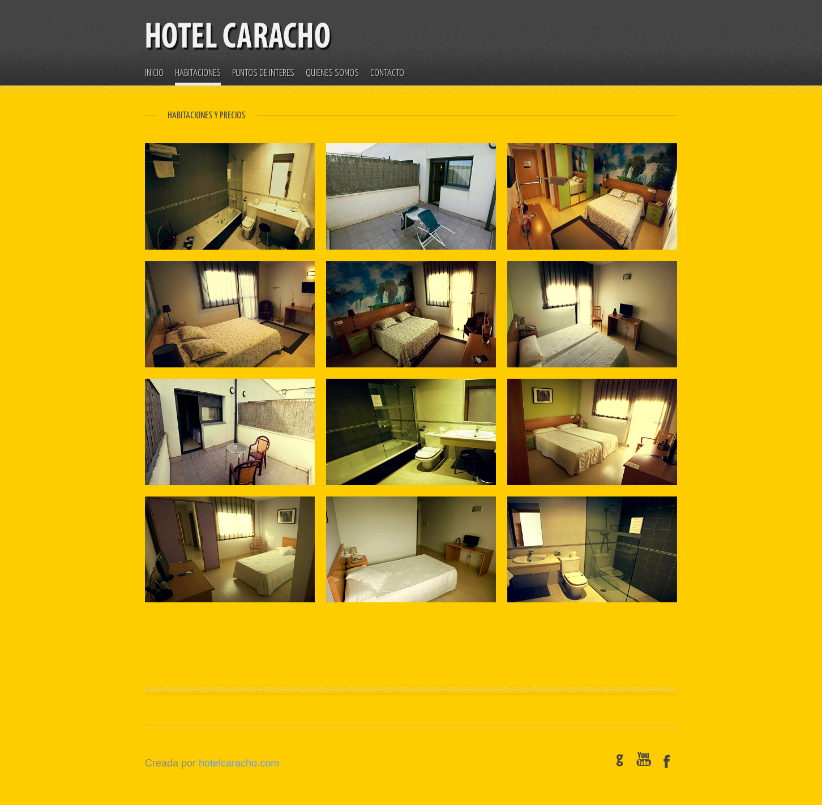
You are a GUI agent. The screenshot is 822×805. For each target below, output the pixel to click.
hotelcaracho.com (239, 763)
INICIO (154, 73)
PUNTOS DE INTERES (263, 73)
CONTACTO (387, 73)
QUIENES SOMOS (332, 73)
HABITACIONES (198, 73)
